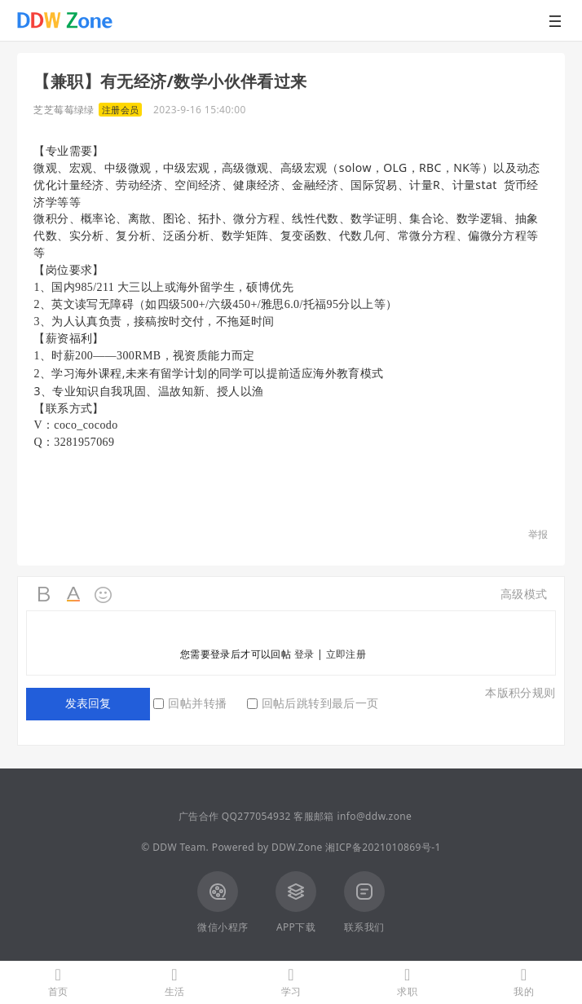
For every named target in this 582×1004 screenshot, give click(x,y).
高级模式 (524, 593)
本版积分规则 (520, 692)
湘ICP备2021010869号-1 (382, 847)
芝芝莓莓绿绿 (63, 110)
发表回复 (88, 704)
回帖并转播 (190, 703)
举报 (538, 534)
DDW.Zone (297, 847)
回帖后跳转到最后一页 (313, 703)
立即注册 (346, 654)
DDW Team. (180, 847)
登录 (304, 654)
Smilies (103, 595)
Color (74, 595)
